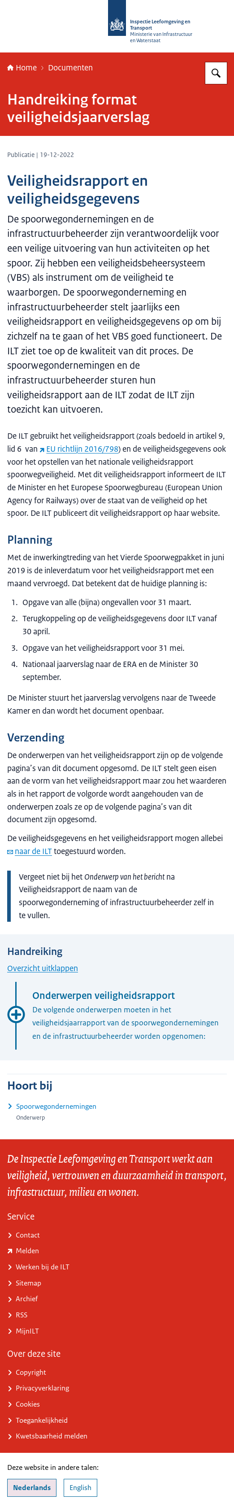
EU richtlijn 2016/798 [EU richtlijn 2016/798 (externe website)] (78, 449)
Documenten (70, 68)
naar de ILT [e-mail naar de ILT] (29, 851)
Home (22, 68)
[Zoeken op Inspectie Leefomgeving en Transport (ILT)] (216, 73)
